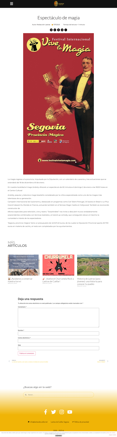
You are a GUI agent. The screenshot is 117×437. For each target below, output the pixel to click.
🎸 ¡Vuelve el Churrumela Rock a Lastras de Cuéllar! (58, 280)
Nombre (21, 330)
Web (19, 345)
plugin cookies (112, 435)
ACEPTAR (58, 435)
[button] (51, 30)
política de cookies (110, 432)
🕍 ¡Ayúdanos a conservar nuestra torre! (20, 280)
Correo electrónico (24, 338)
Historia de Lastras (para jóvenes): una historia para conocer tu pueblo (89, 281)
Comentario (22, 307)
